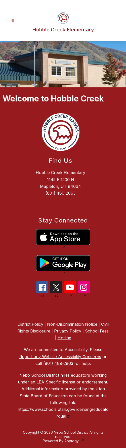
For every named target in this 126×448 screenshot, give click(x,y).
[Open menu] (13, 21)
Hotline (64, 337)
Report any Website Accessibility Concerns (60, 356)
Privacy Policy (67, 330)
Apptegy (72, 441)
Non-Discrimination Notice (72, 324)
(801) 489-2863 (60, 193)
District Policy (30, 324)
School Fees (97, 330)
